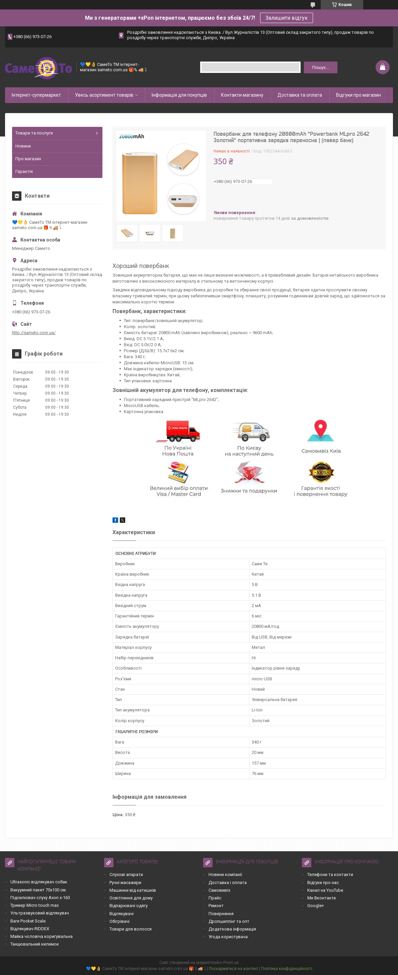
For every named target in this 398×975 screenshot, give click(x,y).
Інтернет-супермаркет (36, 95)
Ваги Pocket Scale (28, 920)
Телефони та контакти (330, 874)
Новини (23, 146)
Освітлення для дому (131, 897)
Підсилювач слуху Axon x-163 (40, 897)
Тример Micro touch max (34, 905)
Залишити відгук (286, 18)
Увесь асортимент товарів (104, 95)
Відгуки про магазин (358, 95)
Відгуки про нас (323, 882)
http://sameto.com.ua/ (34, 332)
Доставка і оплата (228, 882)
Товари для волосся (130, 929)
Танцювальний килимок (34, 944)
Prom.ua (231, 962)
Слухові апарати (126, 874)
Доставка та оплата (299, 95)
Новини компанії (225, 874)
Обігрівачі (119, 921)
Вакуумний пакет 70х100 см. (38, 889)
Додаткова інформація (232, 929)
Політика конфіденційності (286, 968)
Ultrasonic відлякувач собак (38, 881)
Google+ (315, 905)
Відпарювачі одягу (128, 905)
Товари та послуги (34, 132)
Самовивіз (219, 890)
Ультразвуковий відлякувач (39, 912)
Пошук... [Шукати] (320, 67)
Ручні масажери (125, 882)
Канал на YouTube (325, 890)
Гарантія (24, 171)
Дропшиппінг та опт (229, 921)
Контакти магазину (242, 95)
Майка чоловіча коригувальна (41, 936)
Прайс (215, 897)
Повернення (221, 913)
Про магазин (28, 158)
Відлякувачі (121, 913)
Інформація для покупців (179, 95)
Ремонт (216, 905)
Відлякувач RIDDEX (29, 928)
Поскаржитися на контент (233, 968)
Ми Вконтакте (321, 897)
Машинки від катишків (132, 890)
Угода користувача (228, 936)
